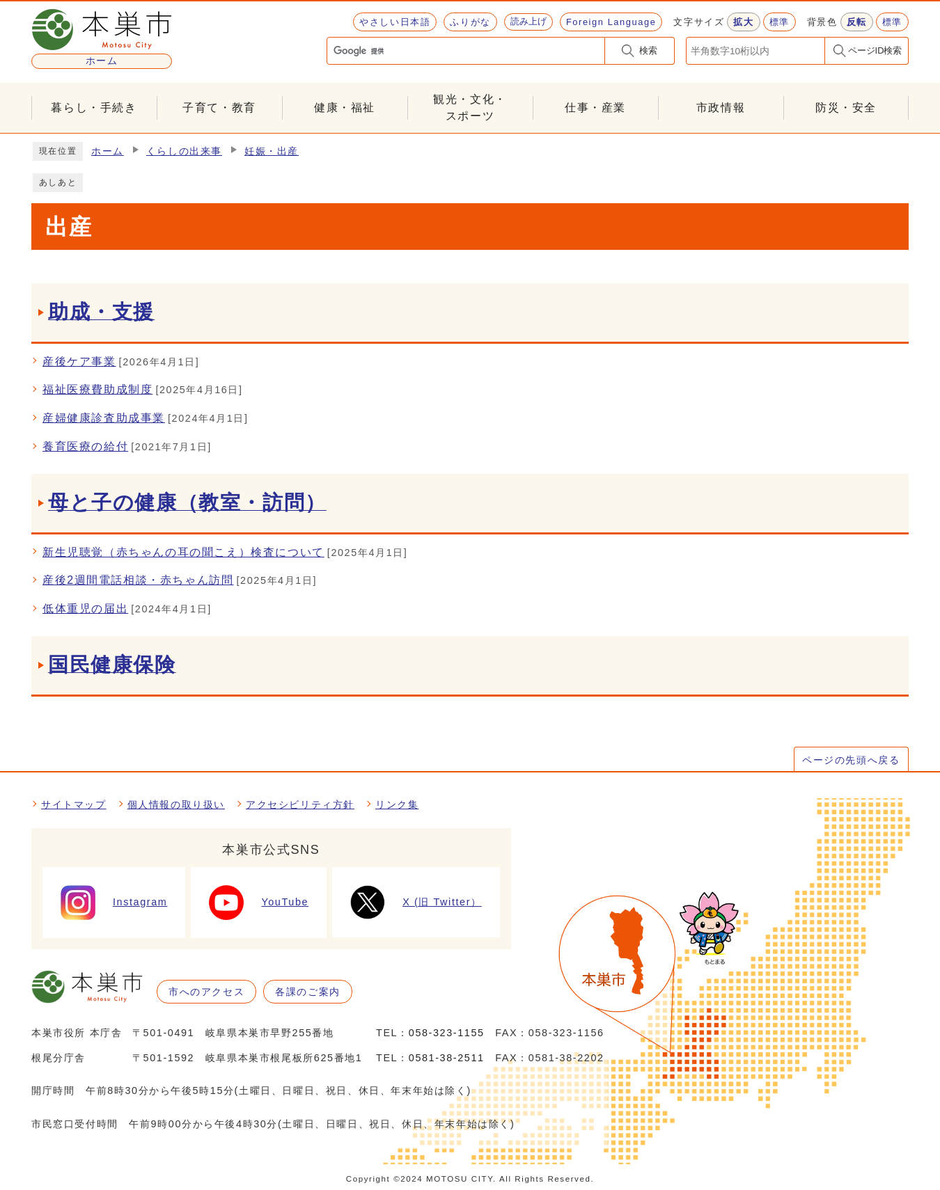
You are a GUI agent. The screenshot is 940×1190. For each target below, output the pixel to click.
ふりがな (470, 22)
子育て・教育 (219, 107)
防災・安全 (846, 107)
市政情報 (720, 107)
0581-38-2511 (447, 1057)
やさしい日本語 (394, 22)
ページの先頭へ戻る (851, 759)
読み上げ (528, 21)
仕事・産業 (595, 107)
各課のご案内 (307, 991)
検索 (648, 50)
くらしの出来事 (184, 151)
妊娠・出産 (271, 151)
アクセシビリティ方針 (300, 804)
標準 (779, 22)
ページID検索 (875, 50)
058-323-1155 (447, 1032)
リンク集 (396, 804)
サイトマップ (74, 804)
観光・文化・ (470, 109)
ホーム (107, 151)
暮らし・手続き (93, 107)
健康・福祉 (344, 107)
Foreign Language (611, 22)
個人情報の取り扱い (176, 804)
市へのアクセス (206, 991)
